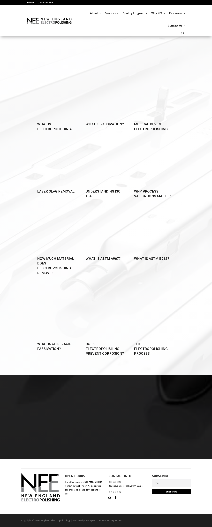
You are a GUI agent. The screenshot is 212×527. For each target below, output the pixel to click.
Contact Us (175, 25)
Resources (175, 13)
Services (110, 13)
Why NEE (156, 13)
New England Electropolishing (52, 520)
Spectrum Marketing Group (106, 520)
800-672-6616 (115, 482)
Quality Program (133, 13)
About (94, 13)
